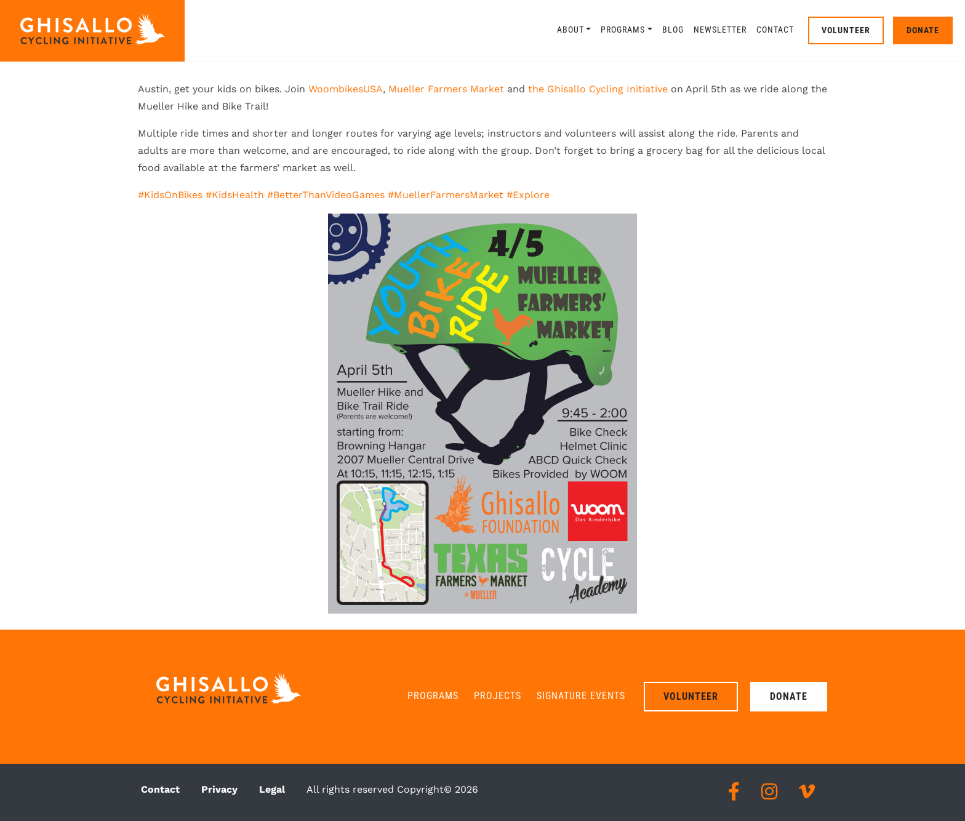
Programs (623, 29)
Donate (923, 30)
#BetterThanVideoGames (326, 195)
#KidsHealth (235, 195)
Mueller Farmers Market (446, 89)
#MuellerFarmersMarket (445, 195)
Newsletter (720, 29)
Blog (673, 29)
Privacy (219, 789)
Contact (775, 29)
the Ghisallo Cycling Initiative (598, 89)
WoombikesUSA (345, 89)
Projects (497, 696)
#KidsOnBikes (170, 195)
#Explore (528, 195)
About (570, 29)
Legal (272, 789)
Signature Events (581, 696)
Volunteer (846, 30)
